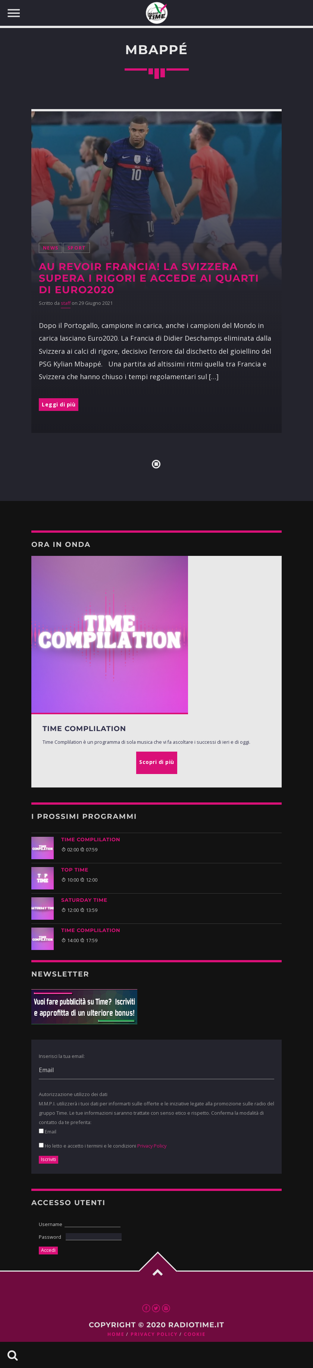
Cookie (195, 1334)
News (50, 248)
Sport (77, 248)
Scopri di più (156, 761)
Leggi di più (58, 404)
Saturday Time (84, 900)
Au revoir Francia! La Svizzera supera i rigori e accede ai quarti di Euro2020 (149, 278)
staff (66, 303)
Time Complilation (90, 840)
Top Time (74, 870)
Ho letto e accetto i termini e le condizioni (102, 1145)
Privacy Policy (151, 1145)
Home (116, 1334)
